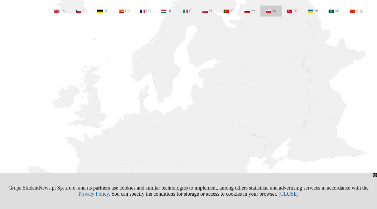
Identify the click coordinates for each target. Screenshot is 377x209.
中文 (356, 11)
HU (166, 11)
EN (59, 11)
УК (313, 11)
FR (145, 11)
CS (81, 11)
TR (292, 11)
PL (207, 11)
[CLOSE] (289, 194)
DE (103, 11)
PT (229, 11)
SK (271, 11)
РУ (249, 11)
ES (124, 11)
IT (187, 11)
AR (334, 11)
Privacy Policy (93, 194)
